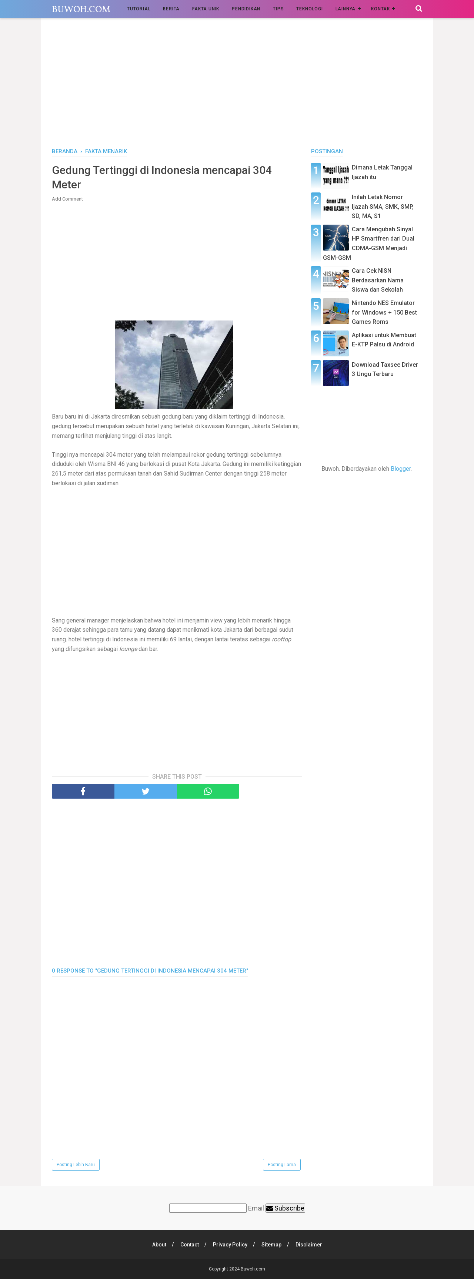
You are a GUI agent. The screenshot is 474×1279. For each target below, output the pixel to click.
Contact (189, 1245)
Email (256, 1208)
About (159, 1245)
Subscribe (285, 1208)
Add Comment (67, 199)
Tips (278, 8)
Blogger (401, 468)
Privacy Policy (230, 1245)
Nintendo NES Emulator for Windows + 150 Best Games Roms (384, 312)
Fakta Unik (205, 8)
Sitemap (271, 1245)
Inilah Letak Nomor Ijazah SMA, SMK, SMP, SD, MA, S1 (383, 206)
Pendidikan (246, 8)
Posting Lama (282, 1164)
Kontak (380, 8)
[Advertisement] (237, 85)
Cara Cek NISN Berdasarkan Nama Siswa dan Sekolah (378, 280)
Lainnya (346, 8)
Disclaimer (309, 1245)
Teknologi (309, 8)
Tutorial (138, 8)
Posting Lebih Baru (76, 1164)
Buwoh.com (81, 9)
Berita (171, 8)
